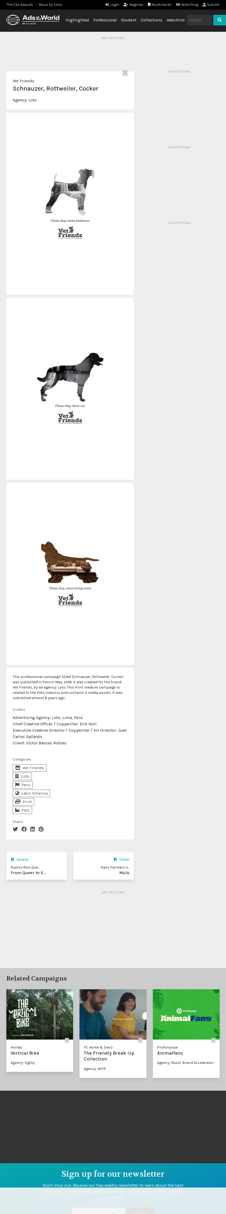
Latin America (31, 793)
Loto (32, 99)
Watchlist (176, 20)
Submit (211, 4)
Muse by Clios (50, 4)
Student (128, 20)
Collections (151, 20)
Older (121, 859)
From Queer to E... (28, 872)
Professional (105, 20)
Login (112, 4)
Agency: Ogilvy (23, 1062)
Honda (16, 1047)
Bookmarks (160, 4)
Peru (22, 784)
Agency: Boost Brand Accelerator (185, 1062)
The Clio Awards (19, 4)
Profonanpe (167, 1047)
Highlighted (77, 20)
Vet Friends (23, 80)
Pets (22, 810)
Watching (187, 4)
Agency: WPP (95, 1069)
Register (133, 4)
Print (23, 801)
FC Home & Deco (98, 1047)
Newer (20, 859)
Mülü (124, 872)
